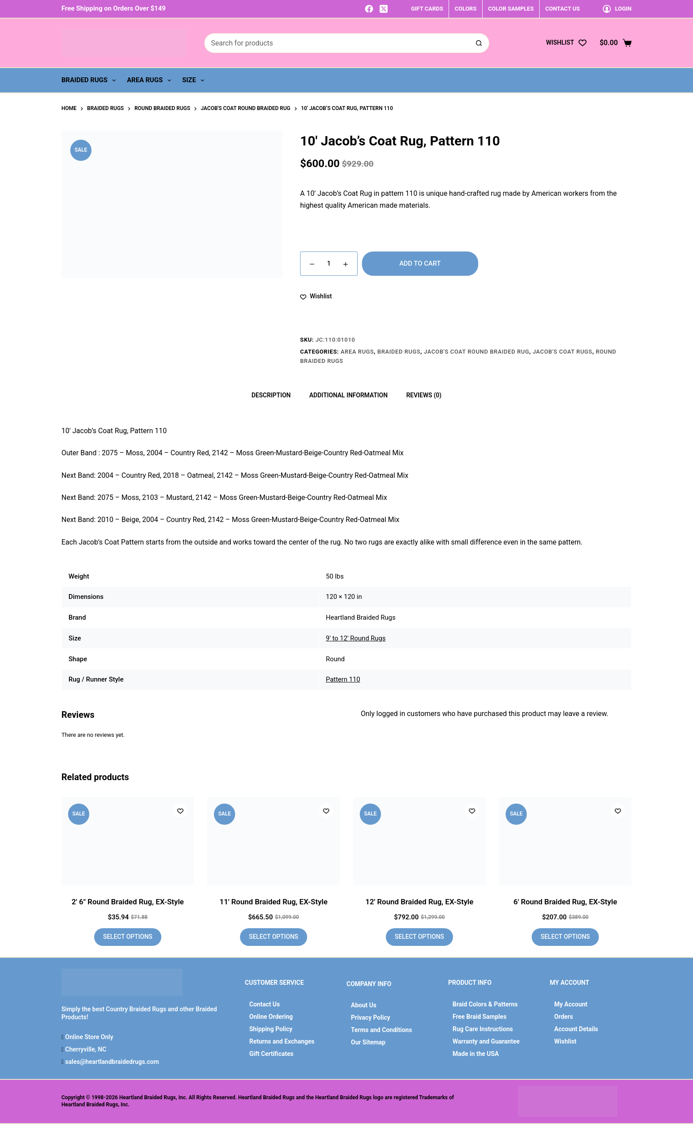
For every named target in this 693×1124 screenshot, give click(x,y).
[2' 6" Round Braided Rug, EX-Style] (127, 841)
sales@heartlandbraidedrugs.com (111, 1061)
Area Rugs (151, 80)
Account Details (576, 1029)
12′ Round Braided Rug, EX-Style (419, 901)
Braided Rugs (90, 80)
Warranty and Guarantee (486, 1041)
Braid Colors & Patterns (485, 1004)
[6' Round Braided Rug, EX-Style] (565, 841)
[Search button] (479, 43)
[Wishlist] (566, 43)
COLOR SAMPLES (510, 8)
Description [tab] (271, 395)
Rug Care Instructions (483, 1029)
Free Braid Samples (479, 1016)
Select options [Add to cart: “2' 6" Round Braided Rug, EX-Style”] (127, 936)
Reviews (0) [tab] (424, 395)
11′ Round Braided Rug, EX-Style (273, 901)
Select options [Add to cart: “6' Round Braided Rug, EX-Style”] (565, 936)
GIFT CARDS (427, 8)
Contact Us (264, 1004)
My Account (570, 1004)
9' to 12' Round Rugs (355, 638)
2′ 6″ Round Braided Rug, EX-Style (128, 901)
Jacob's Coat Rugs (562, 351)
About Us (364, 1005)
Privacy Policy (370, 1017)
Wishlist (565, 1041)
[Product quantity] (329, 263)
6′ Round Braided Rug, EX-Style (565, 901)
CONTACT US (562, 8)
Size (195, 80)
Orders (563, 1016)
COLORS (465, 8)
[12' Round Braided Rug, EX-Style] (419, 841)
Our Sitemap (368, 1042)
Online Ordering (271, 1016)
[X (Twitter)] (384, 9)
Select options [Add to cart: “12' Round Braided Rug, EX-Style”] (419, 936)
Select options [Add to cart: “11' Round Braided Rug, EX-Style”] (273, 936)
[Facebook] (369, 9)
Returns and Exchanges (282, 1041)
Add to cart (420, 263)
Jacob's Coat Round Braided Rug (476, 351)
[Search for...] (336, 43)
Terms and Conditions (381, 1029)
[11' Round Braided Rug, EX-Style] (273, 841)
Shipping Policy (271, 1029)
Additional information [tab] (348, 395)
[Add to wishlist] (316, 296)
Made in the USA (476, 1053)
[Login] (617, 8)
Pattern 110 (343, 679)
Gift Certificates (271, 1053)
